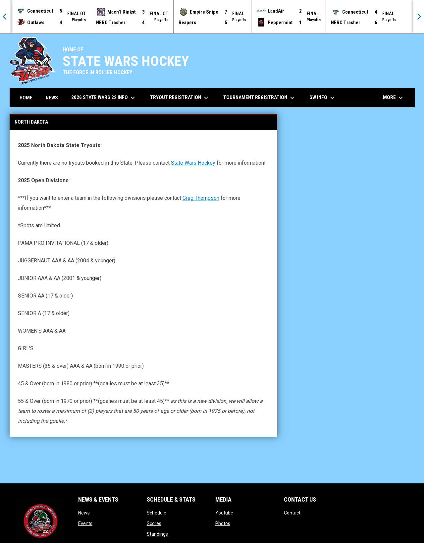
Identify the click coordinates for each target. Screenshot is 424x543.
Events (85, 523)
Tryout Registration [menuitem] (180, 98)
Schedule (156, 513)
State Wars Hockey (193, 163)
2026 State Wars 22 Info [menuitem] (104, 98)
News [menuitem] (52, 98)
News (84, 513)
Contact (292, 513)
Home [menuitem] (26, 98)
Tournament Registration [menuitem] (259, 98)
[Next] (418, 16)
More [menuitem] (394, 98)
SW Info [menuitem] (322, 98)
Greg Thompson (201, 198)
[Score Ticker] (212, 16)
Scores (154, 523)
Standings (157, 534)
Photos (222, 523)
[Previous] (5, 16)
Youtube (224, 513)
